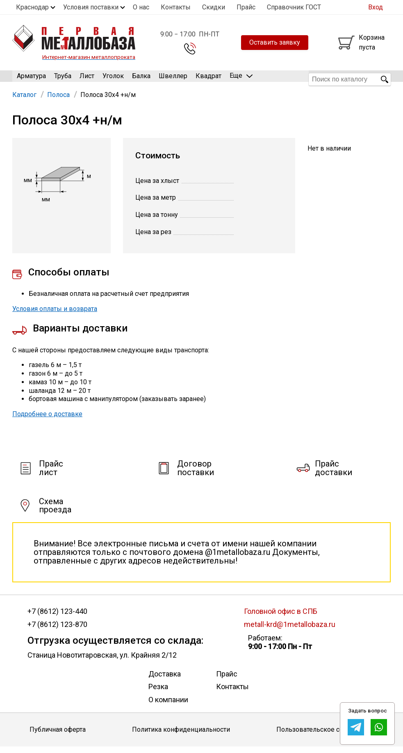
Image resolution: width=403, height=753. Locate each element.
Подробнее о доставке (47, 420)
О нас (141, 7)
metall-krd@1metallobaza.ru (289, 631)
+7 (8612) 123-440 (57, 617)
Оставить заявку (274, 42)
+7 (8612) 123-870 (57, 631)
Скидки (213, 7)
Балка (141, 79)
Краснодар (32, 7)
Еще (241, 79)
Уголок (113, 79)
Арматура (31, 79)
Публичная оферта (58, 736)
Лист (87, 79)
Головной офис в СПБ (280, 617)
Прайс (246, 7)
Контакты (176, 7)
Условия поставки (90, 7)
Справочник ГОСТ (294, 7)
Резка (158, 693)
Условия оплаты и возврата (54, 315)
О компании (168, 705)
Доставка (164, 680)
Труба (62, 79)
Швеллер (173, 79)
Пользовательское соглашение (324, 736)
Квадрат (208, 79)
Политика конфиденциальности (181, 736)
